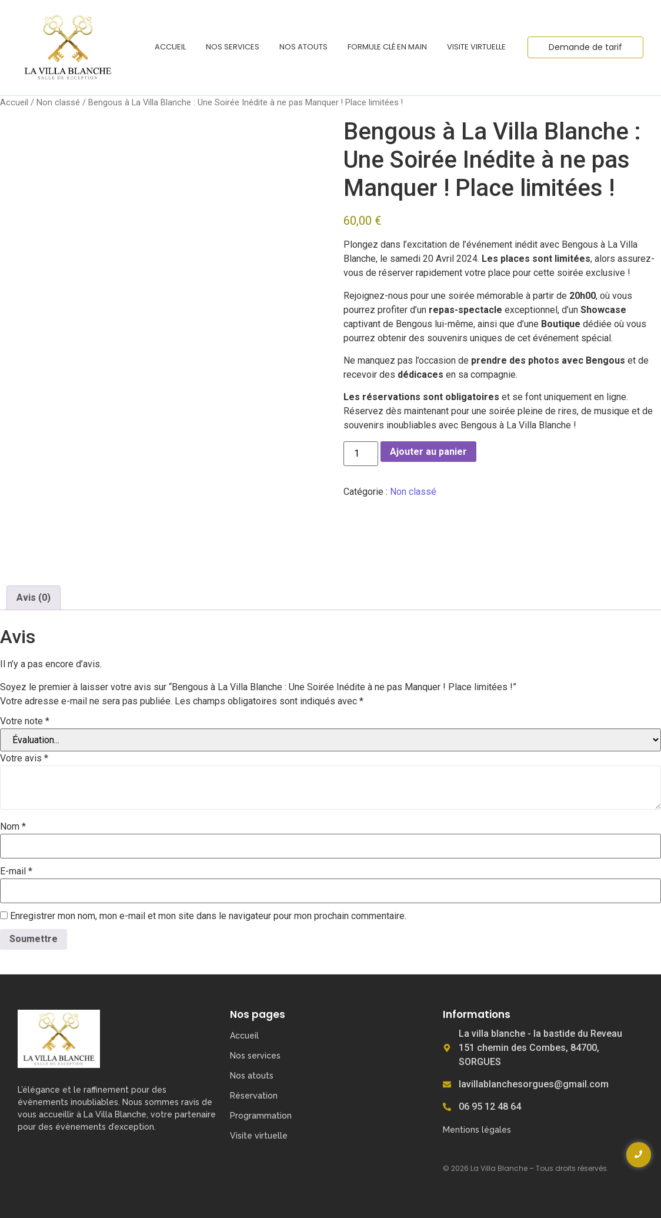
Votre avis (24, 758)
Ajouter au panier (428, 451)
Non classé (58, 102)
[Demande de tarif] (585, 47)
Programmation (261, 1115)
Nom (13, 826)
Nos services (232, 46)
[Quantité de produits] (360, 453)
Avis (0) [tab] (33, 597)
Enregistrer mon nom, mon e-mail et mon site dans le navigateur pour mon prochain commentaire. (208, 916)
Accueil (170, 46)
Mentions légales (477, 1129)
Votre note (24, 721)
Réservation (254, 1095)
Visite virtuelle (476, 46)
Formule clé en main (387, 46)
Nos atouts (303, 46)
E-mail (16, 871)
